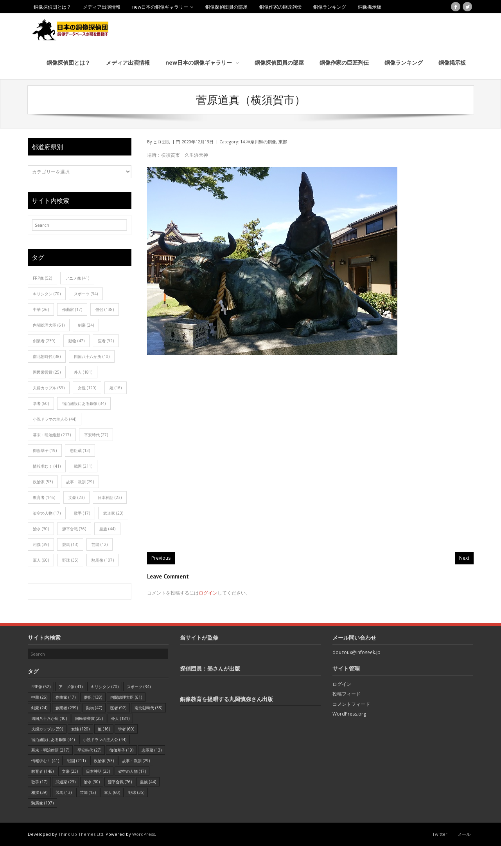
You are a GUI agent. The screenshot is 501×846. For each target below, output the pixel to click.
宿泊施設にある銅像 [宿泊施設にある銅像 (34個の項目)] (84, 403)
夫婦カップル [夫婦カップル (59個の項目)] (49, 387)
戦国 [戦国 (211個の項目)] (83, 466)
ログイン (208, 592)
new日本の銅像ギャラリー (160, 7)
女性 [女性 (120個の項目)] (87, 387)
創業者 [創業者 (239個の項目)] (44, 340)
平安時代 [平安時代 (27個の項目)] (96, 434)
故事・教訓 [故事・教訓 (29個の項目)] (80, 481)
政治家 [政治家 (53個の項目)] (43, 481)
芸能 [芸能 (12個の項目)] (100, 544)
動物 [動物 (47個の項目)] (76, 340)
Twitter (439, 834)
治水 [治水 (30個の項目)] (41, 528)
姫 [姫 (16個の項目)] (116, 387)
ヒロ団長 (161, 142)
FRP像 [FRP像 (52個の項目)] (42, 278)
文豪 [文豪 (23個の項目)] (76, 497)
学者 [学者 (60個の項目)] (41, 403)
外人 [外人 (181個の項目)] (83, 372)
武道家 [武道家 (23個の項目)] (113, 513)
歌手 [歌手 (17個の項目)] (82, 513)
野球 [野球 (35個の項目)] (70, 560)
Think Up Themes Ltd (80, 834)
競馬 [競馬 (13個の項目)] (70, 544)
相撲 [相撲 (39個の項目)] (41, 544)
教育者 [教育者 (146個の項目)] (44, 497)
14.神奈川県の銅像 (258, 142)
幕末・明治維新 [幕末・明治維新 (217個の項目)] (52, 434)
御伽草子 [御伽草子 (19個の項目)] (45, 450)
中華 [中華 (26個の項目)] (41, 309)
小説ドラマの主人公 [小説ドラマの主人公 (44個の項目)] (54, 419)
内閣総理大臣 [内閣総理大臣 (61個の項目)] (49, 325)
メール (464, 834)
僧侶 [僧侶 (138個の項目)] (104, 309)
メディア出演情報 (101, 7)
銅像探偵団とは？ (52, 7)
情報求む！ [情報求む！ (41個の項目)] (47, 466)
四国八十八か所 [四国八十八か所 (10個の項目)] (92, 356)
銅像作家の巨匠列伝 (280, 7)
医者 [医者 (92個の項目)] (106, 340)
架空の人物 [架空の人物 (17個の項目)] (47, 513)
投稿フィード (346, 694)
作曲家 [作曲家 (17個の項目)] (72, 309)
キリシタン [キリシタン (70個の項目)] (47, 293)
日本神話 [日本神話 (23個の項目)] (110, 497)
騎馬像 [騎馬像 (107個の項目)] (103, 560)
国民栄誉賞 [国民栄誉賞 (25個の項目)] (47, 372)
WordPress (143, 834)
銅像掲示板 (369, 7)
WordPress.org (349, 713)
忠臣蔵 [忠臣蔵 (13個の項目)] (80, 450)
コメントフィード (351, 704)
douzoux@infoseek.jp (356, 652)
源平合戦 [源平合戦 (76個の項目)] (74, 528)
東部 (282, 142)
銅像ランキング (329, 7)
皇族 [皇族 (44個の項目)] (107, 528)
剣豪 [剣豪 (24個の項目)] (86, 325)
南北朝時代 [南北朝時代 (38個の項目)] (47, 356)
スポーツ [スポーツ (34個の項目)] (86, 293)
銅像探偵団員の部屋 (226, 7)
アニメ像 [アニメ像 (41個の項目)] (77, 278)
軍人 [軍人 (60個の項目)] (41, 560)
